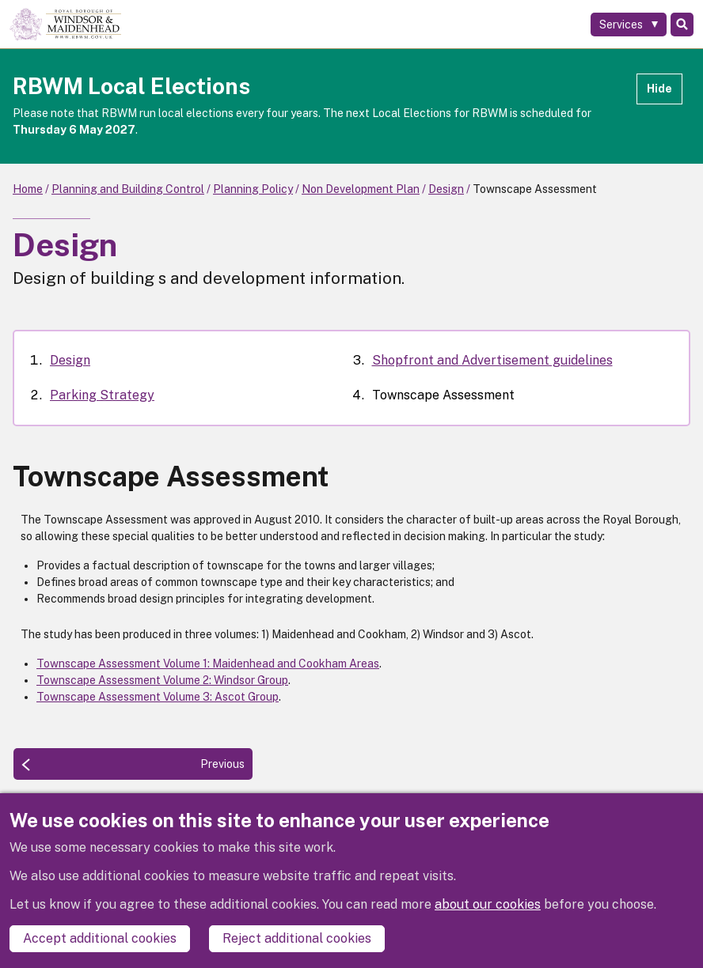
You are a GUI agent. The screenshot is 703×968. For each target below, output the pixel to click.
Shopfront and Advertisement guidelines (492, 360)
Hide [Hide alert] (659, 88)
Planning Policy (253, 189)
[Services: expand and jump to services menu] (629, 24)
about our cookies (488, 904)
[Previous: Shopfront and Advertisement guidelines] (133, 764)
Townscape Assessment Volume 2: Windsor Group (162, 680)
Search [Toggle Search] (682, 24)
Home (28, 189)
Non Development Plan (361, 189)
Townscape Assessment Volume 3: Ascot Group (157, 696)
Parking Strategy (102, 395)
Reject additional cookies (296, 938)
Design (446, 189)
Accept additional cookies (100, 938)
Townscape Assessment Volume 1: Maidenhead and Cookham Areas (207, 663)
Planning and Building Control (127, 189)
